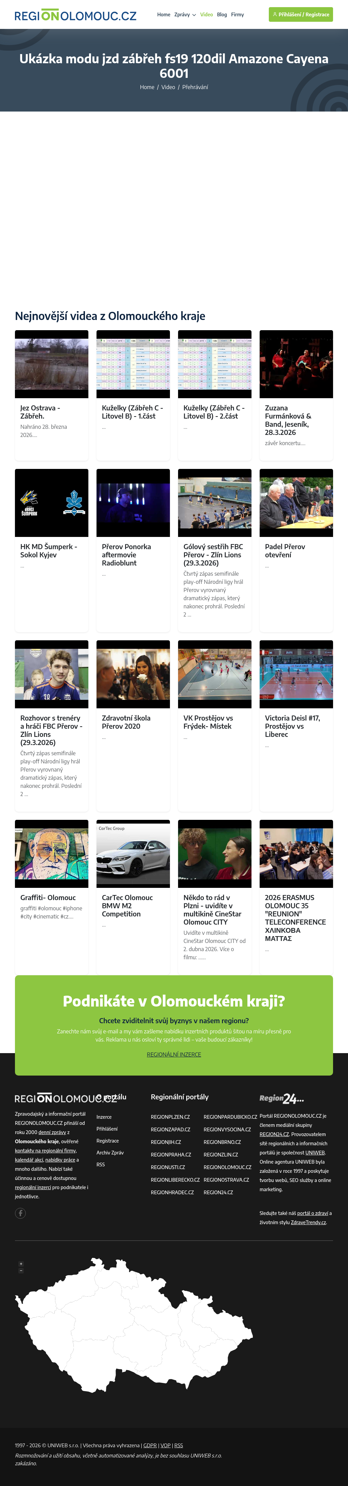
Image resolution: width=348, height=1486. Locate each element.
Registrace (317, 14)
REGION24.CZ (218, 1192)
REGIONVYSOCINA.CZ (227, 1129)
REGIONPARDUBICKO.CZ (230, 1117)
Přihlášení (107, 1129)
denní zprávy (52, 1132)
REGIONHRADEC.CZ (172, 1192)
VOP (166, 1445)
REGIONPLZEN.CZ (170, 1117)
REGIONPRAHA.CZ (171, 1155)
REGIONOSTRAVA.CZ (226, 1180)
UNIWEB (315, 1152)
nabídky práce (60, 1160)
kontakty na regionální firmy (45, 1150)
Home (164, 14)
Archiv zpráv (110, 1152)
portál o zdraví (312, 1213)
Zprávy (185, 14)
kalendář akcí (29, 1160)
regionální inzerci (33, 1187)
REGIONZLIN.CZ (221, 1155)
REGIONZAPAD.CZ (170, 1129)
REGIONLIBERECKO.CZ (175, 1180)
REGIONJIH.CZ (166, 1142)
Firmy (237, 14)
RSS (101, 1164)
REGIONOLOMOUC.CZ (227, 1167)
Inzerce (104, 1117)
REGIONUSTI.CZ (168, 1167)
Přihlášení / (288, 14)
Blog (222, 14)
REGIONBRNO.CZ (222, 1142)
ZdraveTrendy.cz (308, 1222)
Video (206, 14)
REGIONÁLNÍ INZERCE (174, 1054)
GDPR (150, 1445)
